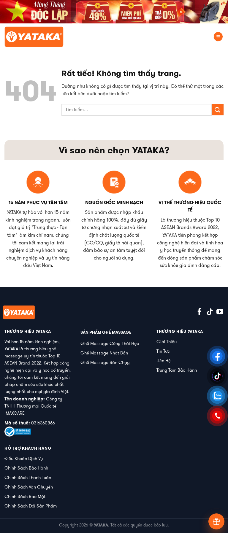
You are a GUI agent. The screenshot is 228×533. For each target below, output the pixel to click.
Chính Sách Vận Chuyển (28, 487)
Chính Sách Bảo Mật (24, 496)
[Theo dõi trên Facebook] (199, 312)
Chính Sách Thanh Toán (27, 477)
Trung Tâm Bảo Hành (176, 370)
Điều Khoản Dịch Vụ (23, 458)
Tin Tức (163, 351)
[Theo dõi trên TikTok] (209, 312)
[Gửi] (218, 109)
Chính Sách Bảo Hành (26, 468)
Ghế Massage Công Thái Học (109, 343)
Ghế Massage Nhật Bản (104, 353)
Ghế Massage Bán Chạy (105, 362)
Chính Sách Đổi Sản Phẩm (30, 506)
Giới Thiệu (166, 341)
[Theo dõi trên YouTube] (219, 312)
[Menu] (218, 37)
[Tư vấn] (216, 521)
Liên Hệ (163, 360)
